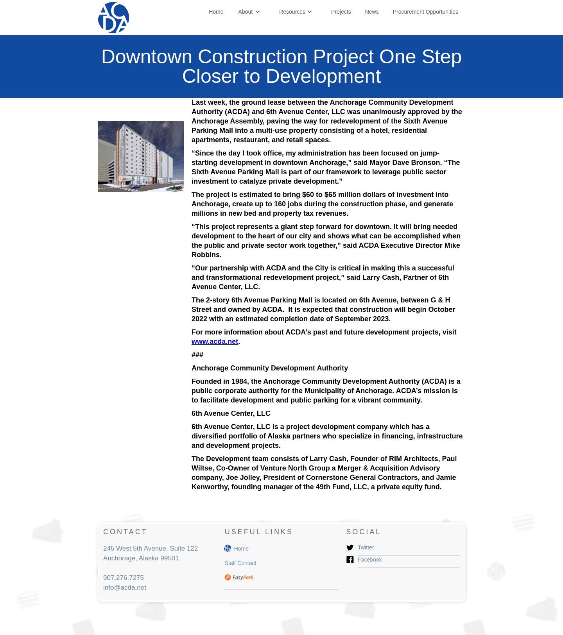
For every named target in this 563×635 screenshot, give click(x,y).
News (372, 12)
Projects (341, 12)
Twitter (366, 547)
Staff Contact (240, 563)
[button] (250, 11)
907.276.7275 (123, 577)
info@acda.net (124, 587)
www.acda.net (215, 341)
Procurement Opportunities (425, 12)
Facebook (370, 559)
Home (216, 12)
